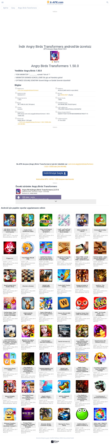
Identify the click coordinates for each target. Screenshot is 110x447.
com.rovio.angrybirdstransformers (28, 90)
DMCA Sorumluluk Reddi (67, 438)
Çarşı (13, 8)
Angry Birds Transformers (27, 8)
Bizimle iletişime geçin (43, 438)
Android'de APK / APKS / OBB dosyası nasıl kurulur (55, 179)
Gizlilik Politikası (54, 438)
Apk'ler (5, 8)
